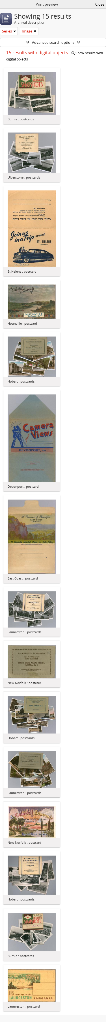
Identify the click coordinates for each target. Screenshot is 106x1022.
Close (99, 4)
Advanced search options (53, 42)
